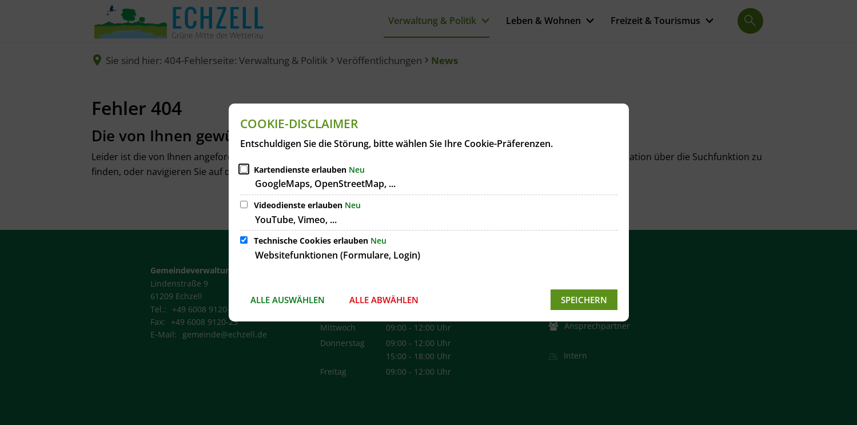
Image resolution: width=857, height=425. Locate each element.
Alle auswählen (287, 299)
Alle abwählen (383, 299)
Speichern (584, 299)
